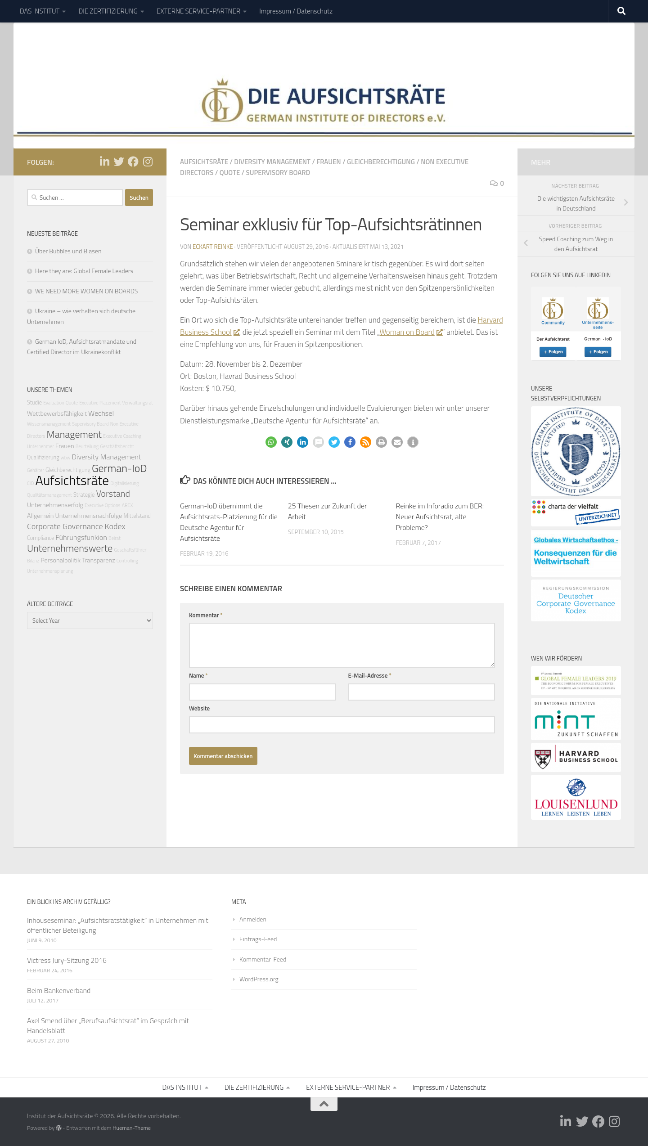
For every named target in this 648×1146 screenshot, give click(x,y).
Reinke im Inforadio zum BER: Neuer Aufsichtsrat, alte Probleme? (440, 516)
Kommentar (206, 615)
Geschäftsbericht (117, 446)
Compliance (40, 538)
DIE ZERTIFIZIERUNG (107, 11)
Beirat (114, 538)
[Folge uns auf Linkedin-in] (104, 161)
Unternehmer (40, 446)
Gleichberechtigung (381, 162)
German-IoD (119, 467)
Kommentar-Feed (262, 958)
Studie (34, 402)
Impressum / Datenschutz (296, 11)
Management (74, 434)
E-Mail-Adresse (370, 675)
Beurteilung (87, 446)
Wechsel (101, 413)
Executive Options (102, 505)
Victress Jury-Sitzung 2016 (67, 960)
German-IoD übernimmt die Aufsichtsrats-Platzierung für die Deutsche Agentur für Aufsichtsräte (229, 522)
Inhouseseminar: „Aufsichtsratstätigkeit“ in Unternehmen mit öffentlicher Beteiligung (117, 924)
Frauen (328, 162)
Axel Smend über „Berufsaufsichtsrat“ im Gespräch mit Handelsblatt (108, 1025)
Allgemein (40, 515)
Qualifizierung (43, 457)
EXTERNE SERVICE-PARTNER (198, 11)
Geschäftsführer (130, 549)
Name (198, 675)
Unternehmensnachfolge (88, 515)
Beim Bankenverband (58, 989)
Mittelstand (136, 515)
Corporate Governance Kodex (76, 526)
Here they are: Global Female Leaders (84, 270)
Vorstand (113, 493)
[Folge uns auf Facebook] (133, 161)
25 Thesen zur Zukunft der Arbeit (327, 511)
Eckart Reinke (213, 246)
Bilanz (33, 560)
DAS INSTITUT (39, 11)
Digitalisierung (124, 483)
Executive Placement (100, 402)
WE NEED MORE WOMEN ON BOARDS (86, 291)
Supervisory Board (278, 172)
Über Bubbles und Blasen (68, 251)
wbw (66, 457)
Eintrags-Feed (258, 939)
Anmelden (252, 918)
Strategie (83, 494)
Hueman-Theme (131, 1128)
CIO (30, 483)
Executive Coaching (122, 436)
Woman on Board (410, 332)
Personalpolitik (60, 560)
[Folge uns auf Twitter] (118, 161)
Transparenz (98, 560)
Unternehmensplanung (50, 571)
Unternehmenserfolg (55, 505)
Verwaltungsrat (137, 402)
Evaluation (53, 402)
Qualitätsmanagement (49, 494)
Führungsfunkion (81, 537)
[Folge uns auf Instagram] (147, 161)
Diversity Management (272, 162)
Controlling (127, 560)
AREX (127, 505)
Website (199, 708)
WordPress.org (259, 979)
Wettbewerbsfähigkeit (57, 413)
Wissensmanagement (49, 423)
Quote (230, 172)
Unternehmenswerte (69, 547)
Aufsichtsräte (204, 162)
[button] (271, 442)
